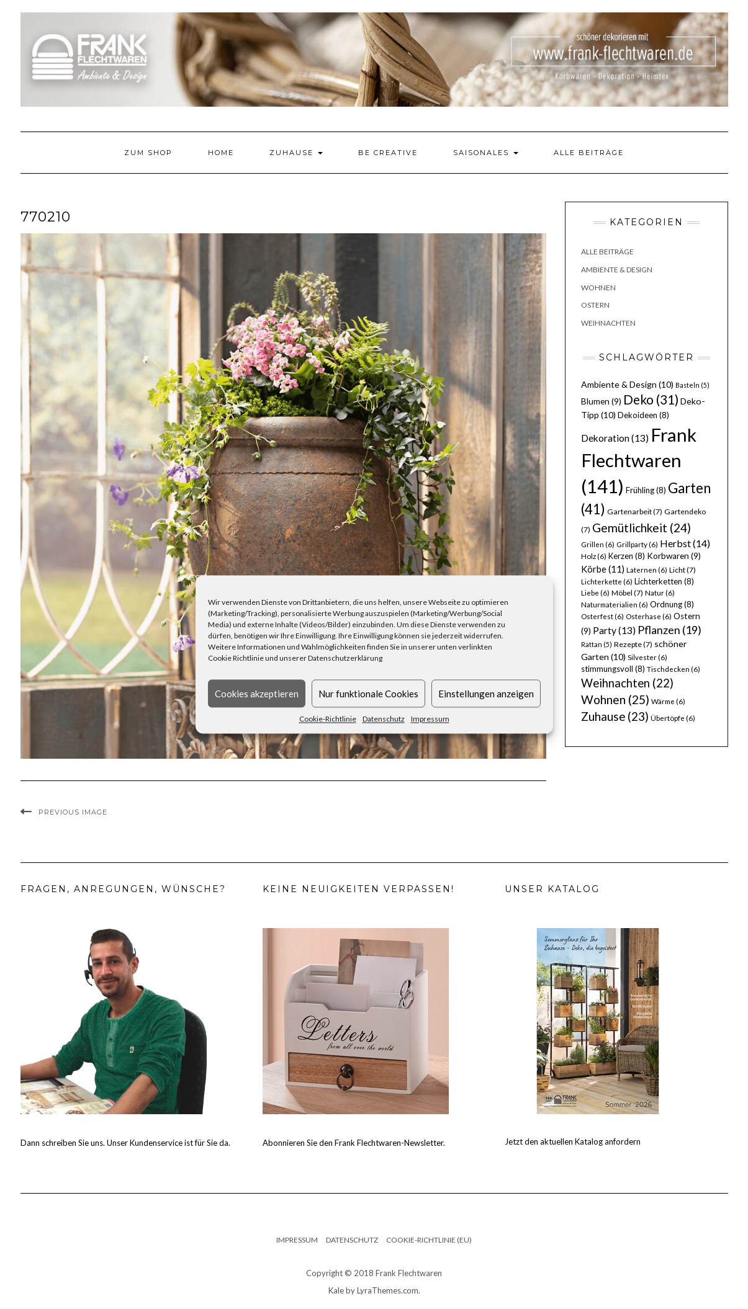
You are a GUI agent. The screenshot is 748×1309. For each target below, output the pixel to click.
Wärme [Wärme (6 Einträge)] (668, 701)
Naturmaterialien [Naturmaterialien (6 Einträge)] (614, 605)
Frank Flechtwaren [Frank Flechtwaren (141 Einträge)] (638, 461)
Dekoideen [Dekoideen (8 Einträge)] (643, 415)
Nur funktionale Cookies (368, 693)
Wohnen (598, 287)
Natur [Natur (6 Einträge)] (660, 593)
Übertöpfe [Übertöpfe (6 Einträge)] (673, 718)
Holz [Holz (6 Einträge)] (593, 556)
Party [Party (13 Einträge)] (614, 630)
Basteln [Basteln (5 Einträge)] (692, 385)
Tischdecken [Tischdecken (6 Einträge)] (673, 669)
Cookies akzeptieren (257, 693)
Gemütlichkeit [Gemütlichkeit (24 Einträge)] (641, 527)
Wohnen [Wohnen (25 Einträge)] (615, 699)
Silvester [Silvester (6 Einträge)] (647, 657)
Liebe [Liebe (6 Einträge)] (595, 593)
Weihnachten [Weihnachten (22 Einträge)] (627, 683)
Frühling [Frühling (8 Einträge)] (646, 490)
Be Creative (388, 152)
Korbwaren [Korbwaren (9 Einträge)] (674, 556)
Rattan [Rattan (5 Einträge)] (596, 644)
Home (221, 152)
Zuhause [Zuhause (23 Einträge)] (615, 716)
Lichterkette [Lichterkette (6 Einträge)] (607, 582)
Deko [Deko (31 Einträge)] (650, 399)
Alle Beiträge (589, 152)
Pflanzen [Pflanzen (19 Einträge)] (669, 630)
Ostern (595, 305)
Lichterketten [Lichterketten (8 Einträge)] (664, 581)
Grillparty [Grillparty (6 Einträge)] (637, 544)
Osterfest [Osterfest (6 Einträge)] (602, 616)
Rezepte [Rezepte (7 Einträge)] (633, 644)
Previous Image (72, 812)
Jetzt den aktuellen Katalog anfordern (573, 1141)
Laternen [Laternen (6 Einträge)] (646, 570)
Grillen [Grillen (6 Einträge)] (598, 544)
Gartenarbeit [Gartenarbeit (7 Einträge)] (634, 511)
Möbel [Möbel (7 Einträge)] (627, 592)
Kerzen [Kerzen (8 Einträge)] (626, 556)
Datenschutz (384, 718)
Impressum (430, 718)
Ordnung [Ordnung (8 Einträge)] (672, 604)
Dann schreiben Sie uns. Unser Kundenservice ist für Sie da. (125, 1143)
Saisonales (485, 152)
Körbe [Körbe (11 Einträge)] (602, 568)
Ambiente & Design (616, 269)
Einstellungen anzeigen (486, 693)
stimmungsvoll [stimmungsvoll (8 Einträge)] (613, 669)
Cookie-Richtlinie (327, 718)
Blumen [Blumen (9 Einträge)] (601, 401)
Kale (336, 1290)
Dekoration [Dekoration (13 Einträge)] (615, 438)
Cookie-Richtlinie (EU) (429, 1239)
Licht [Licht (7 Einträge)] (682, 569)
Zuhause (296, 152)
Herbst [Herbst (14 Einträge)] (685, 543)
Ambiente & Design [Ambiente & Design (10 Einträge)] (627, 384)
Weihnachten (608, 323)
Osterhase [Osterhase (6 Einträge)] (649, 616)
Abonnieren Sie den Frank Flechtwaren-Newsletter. (354, 1143)
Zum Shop (148, 152)
